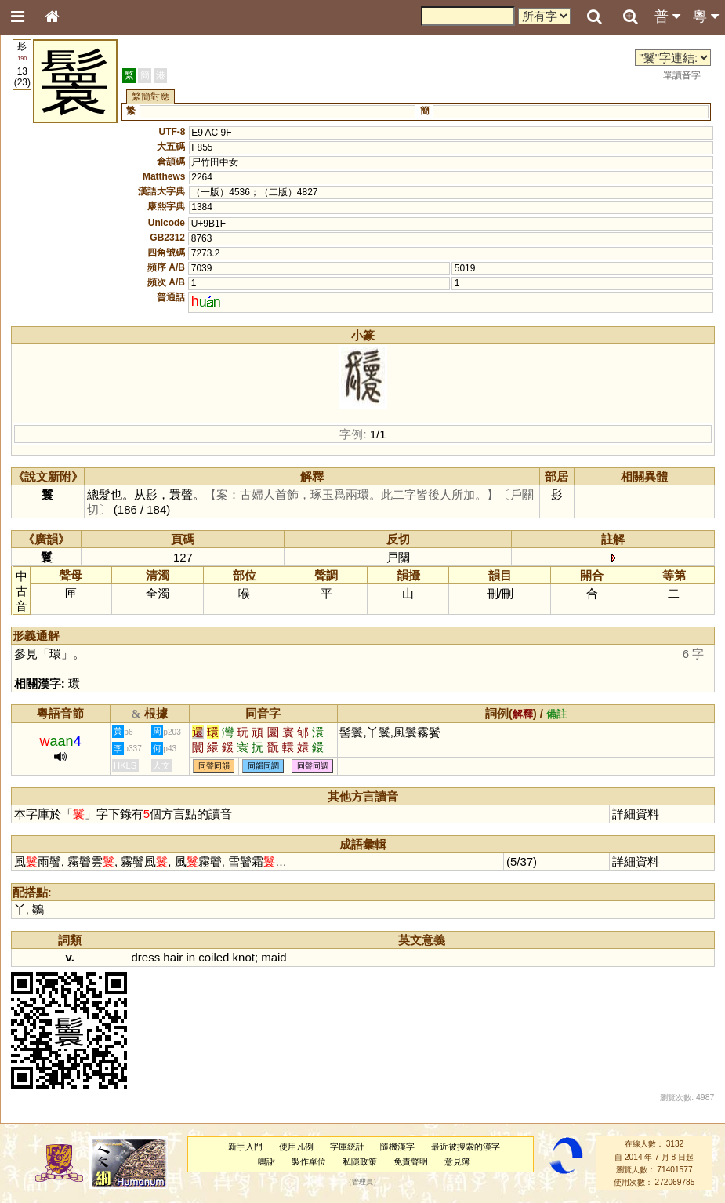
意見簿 (457, 1161)
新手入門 (245, 1146)
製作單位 (309, 1161)
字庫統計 (347, 1146)
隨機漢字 (397, 1146)
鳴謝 (266, 1161)
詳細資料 (635, 813)
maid (273, 957)
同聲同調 (312, 765)
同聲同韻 (214, 765)
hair (173, 957)
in (190, 957)
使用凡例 (296, 1146)
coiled (213, 957)
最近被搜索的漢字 (465, 1146)
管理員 (362, 1183)
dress (146, 957)
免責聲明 (410, 1161)
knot (244, 957)
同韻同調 (263, 765)
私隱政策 (360, 1161)
